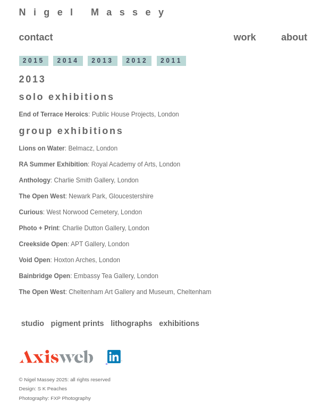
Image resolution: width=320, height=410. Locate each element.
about (294, 37)
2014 (68, 61)
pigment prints (78, 323)
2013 (102, 61)
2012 (137, 61)
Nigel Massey (95, 12)
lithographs (132, 323)
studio (33, 323)
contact (36, 37)
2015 (34, 61)
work (244, 37)
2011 (171, 61)
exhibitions (179, 323)
